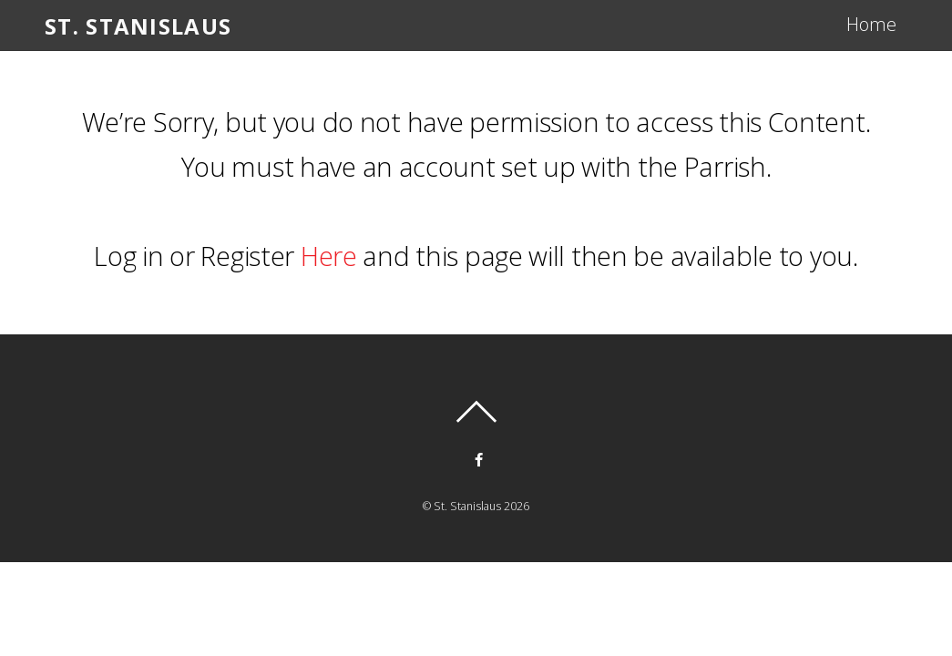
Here (329, 255)
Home (871, 24)
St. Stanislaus (467, 506)
